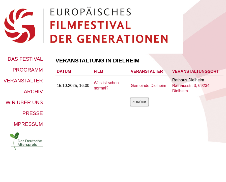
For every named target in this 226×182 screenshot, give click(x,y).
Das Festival (25, 59)
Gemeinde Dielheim (148, 85)
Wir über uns (24, 102)
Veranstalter (23, 80)
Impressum (27, 124)
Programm (28, 70)
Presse (32, 113)
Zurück (139, 102)
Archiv (33, 91)
